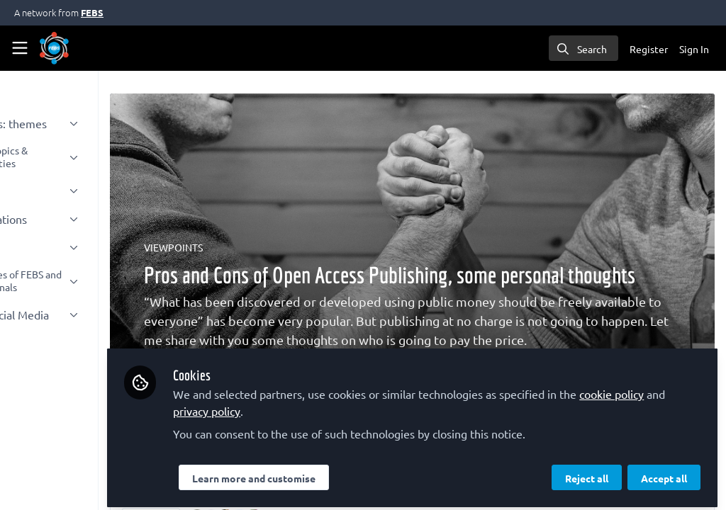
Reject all (586, 472)
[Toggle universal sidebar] (20, 48)
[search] (583, 48)
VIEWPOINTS (256, 247)
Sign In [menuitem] (694, 48)
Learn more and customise (336, 472)
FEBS (92, 12)
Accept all (664, 472)
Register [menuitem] (649, 48)
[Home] (54, 48)
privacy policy (342, 405)
